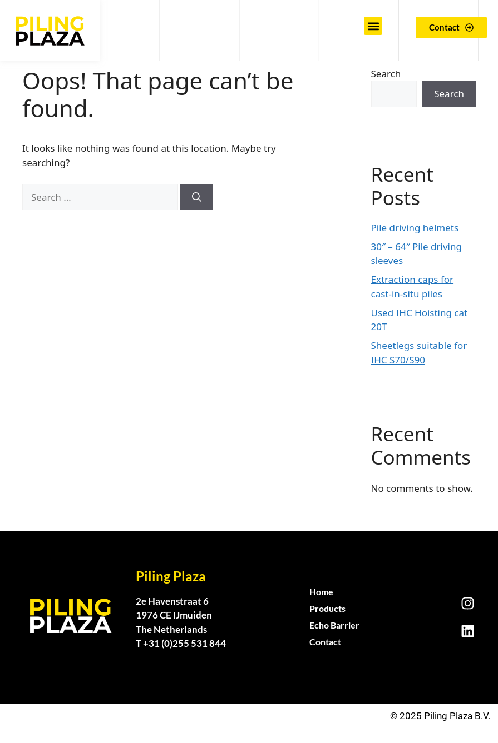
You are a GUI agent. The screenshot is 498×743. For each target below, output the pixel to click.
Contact (325, 641)
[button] (373, 26)
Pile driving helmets (415, 227)
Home (321, 591)
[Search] (196, 197)
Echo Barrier (334, 625)
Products (327, 608)
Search (386, 73)
